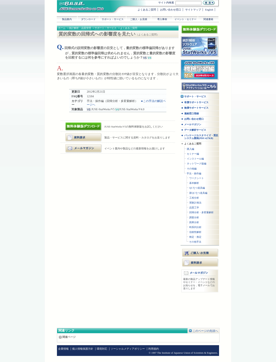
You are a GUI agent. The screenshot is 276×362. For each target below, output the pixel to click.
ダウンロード (88, 19)
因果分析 (194, 222)
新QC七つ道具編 (198, 193)
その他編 (192, 168)
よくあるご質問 (128, 28)
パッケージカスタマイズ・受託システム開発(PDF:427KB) (201, 136)
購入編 (190, 149)
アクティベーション (192, 83)
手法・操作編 (194, 173)
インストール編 (195, 158)
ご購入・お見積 (200, 253)
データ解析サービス (195, 130)
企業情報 (63, 348)
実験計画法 (195, 202)
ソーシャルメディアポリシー (128, 348)
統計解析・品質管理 (80, 28)
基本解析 (194, 183)
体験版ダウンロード (78, 123)
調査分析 (194, 217)
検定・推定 (195, 237)
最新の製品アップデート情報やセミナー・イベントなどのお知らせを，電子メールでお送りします (199, 284)
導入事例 (162, 19)
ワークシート (196, 178)
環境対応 (102, 348)
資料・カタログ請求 (78, 134)
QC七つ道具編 (197, 188)
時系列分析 (195, 227)
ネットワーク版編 (196, 163)
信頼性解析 (195, 232)
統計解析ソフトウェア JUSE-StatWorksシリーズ (198, 40)
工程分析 (194, 198)
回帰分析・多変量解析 (201, 212)
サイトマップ (193, 9)
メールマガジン (75, 145)
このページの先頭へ (205, 330)
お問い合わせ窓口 (194, 119)
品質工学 (194, 207)
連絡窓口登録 (191, 113)
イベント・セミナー (185, 19)
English (209, 9)
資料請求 (200, 262)
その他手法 (195, 242)
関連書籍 (208, 19)
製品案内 (67, 19)
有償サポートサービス (196, 102)
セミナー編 (193, 154)
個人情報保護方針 (82, 348)
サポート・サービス (106, 28)
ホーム (61, 28)
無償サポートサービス (196, 108)
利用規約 (153, 348)
